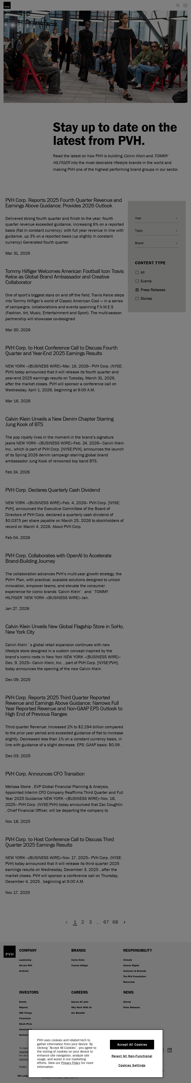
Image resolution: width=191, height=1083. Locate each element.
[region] (95, 1054)
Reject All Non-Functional (132, 1056)
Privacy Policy (70, 1063)
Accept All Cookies (132, 1044)
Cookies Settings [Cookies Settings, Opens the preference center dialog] (132, 1065)
